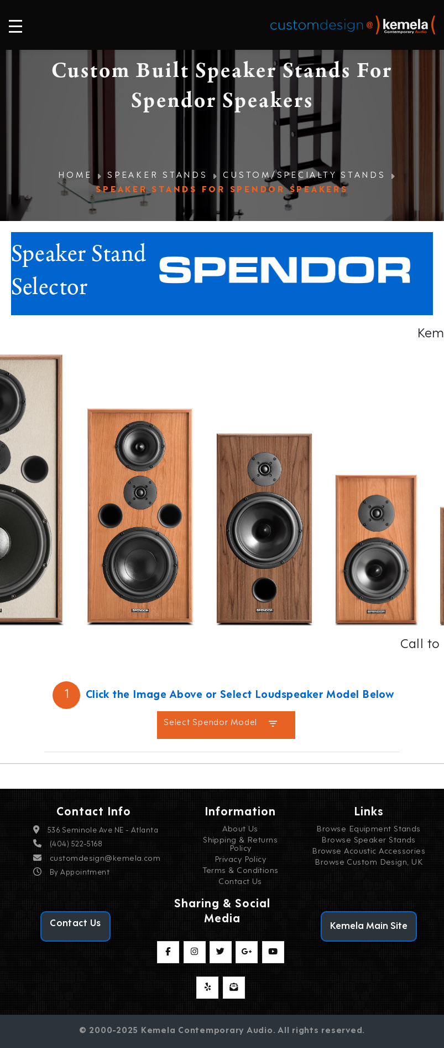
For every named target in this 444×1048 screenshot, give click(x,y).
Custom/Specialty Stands (304, 176)
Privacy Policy (240, 860)
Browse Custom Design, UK (368, 863)
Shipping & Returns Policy (240, 844)
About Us (240, 829)
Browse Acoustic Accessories (368, 851)
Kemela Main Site (369, 926)
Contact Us (240, 882)
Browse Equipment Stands (368, 829)
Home (75, 176)
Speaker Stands (157, 176)
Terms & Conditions (240, 871)
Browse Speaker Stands (368, 840)
